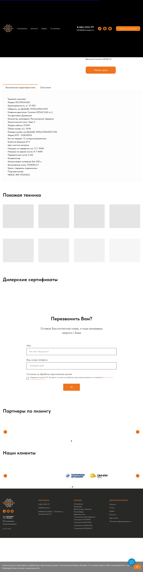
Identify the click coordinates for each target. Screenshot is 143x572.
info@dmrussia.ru (85, 30)
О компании (55, 28)
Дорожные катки (79, 514)
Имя (29, 345)
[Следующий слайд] (137, 435)
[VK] (105, 28)
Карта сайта (113, 518)
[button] (128, 28)
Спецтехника (22, 28)
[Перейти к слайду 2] (72, 486)
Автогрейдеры (79, 512)
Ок (137, 567)
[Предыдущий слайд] (5, 435)
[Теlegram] (99, 28)
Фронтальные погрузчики (82, 509)
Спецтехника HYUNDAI (82, 519)
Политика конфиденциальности (120, 521)
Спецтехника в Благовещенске (84, 517)
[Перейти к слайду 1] (70, 486)
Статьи (111, 508)
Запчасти (34, 28)
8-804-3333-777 (85, 27)
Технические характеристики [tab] (20, 87)
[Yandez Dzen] (110, 28)
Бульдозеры (78, 506)
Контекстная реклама (9, 524)
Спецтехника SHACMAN (82, 522)
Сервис (44, 28)
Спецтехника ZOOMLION (83, 525)
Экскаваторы (78, 504)
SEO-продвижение (8, 521)
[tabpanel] (71, 136)
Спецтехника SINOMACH (83, 528)
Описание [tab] (45, 87)
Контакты (112, 514)
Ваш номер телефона (37, 359)
